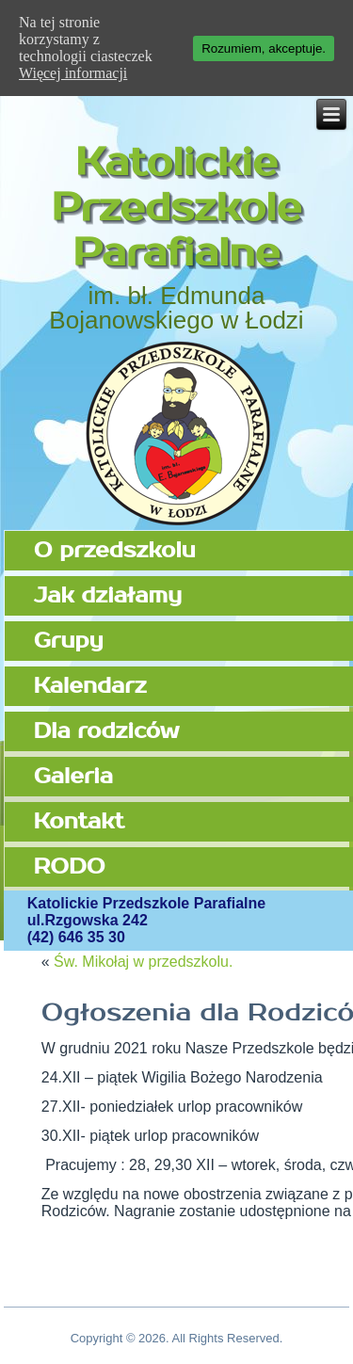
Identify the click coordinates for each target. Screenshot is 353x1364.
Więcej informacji (73, 73)
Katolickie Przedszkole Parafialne (176, 208)
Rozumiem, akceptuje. (263, 48)
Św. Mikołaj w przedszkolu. (143, 962)
